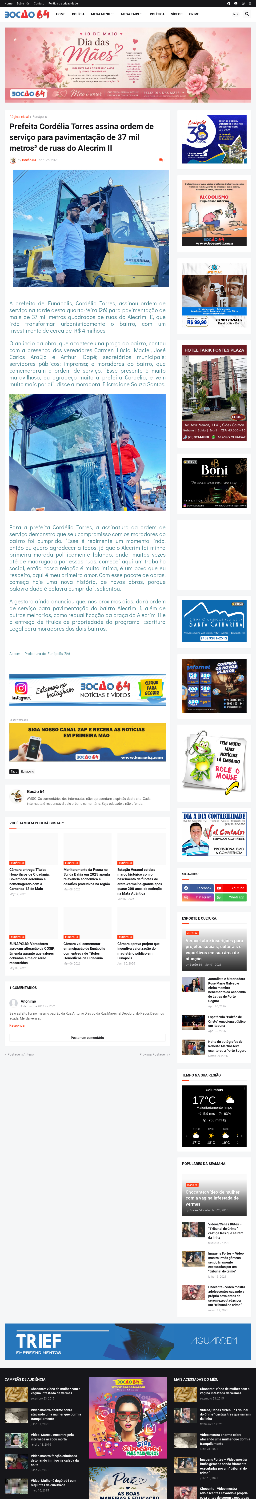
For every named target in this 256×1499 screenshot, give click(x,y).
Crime (194, 14)
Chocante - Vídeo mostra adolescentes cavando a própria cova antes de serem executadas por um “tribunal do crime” (226, 1296)
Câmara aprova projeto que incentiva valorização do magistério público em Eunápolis (138, 951)
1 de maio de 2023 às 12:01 (38, 1006)
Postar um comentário (87, 1038)
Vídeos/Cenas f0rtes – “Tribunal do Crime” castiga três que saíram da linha (225, 1231)
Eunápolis (39, 117)
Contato (39, 3)
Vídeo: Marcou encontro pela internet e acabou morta (52, 1437)
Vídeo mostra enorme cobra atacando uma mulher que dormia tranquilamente (56, 1414)
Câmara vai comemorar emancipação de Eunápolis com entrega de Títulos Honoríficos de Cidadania (84, 951)
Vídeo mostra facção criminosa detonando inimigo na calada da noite (55, 1460)
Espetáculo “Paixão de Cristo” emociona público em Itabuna (227, 1021)
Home (8, 3)
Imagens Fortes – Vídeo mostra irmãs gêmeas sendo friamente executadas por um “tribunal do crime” (226, 1262)
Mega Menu (100, 14)
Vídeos (177, 14)
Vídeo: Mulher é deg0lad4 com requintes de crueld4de (53, 1483)
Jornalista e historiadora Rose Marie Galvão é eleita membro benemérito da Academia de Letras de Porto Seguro (227, 990)
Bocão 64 (35, 791)
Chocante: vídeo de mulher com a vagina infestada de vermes (55, 1391)
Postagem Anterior (21, 1054)
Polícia (78, 14)
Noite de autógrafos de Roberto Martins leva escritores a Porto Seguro (227, 1046)
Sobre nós (23, 3)
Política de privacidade (63, 3)
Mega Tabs (130, 14)
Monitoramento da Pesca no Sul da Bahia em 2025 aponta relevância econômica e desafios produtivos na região (87, 877)
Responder (17, 1025)
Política (157, 14)
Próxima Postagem (154, 1054)
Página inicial (19, 117)
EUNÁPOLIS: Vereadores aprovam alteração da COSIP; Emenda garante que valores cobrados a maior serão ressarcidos (32, 953)
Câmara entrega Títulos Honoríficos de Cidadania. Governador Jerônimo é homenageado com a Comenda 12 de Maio (29, 879)
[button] (236, 14)
